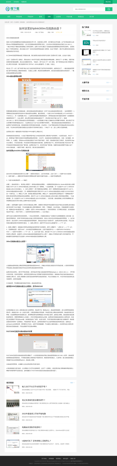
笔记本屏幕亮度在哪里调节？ (33, 400)
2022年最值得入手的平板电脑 (34, 414)
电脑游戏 (23, 2)
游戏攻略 (22, 22)
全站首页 (8, 2)
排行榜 (91, 16)
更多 (72, 382)
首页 (8, 16)
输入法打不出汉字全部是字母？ (34, 387)
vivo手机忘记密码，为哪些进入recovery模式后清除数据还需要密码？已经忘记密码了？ (101, 32)
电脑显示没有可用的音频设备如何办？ (101, 70)
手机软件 (30, 16)
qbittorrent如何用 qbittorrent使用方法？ (102, 60)
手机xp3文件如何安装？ (99, 40)
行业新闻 (16, 22)
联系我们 (58, 458)
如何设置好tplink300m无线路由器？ (36, 22)
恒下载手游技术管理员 (82, 463)
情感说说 (81, 16)
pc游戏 (58, 16)
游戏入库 (72, 458)
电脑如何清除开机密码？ (32, 427)
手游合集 (69, 16)
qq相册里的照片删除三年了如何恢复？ (102, 51)
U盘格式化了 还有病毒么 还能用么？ (36, 441)
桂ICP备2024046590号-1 (77, 461)
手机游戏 (19, 16)
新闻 (40, 16)
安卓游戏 (16, 2)
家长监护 (65, 458)
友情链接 (51, 458)
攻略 (49, 16)
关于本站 (44, 458)
